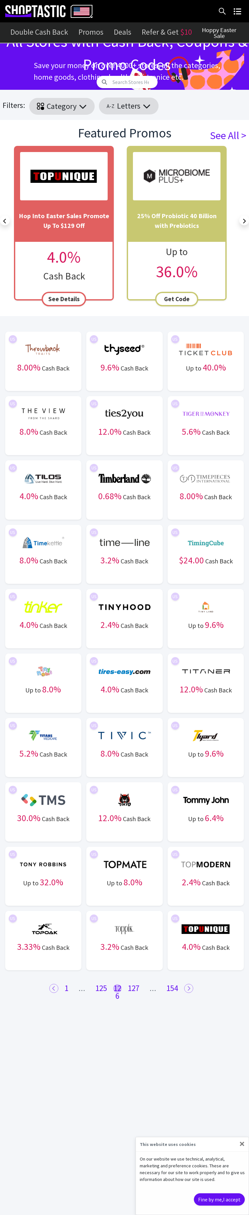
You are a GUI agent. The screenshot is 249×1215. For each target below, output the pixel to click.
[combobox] (81, 11)
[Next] (244, 220)
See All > (228, 135)
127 (133, 988)
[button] (223, 11)
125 (101, 988)
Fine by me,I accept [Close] (219, 1199)
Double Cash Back (39, 32)
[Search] (133, 82)
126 (117, 988)
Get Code (177, 299)
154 (172, 988)
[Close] (242, 1143)
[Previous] (5, 220)
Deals (122, 32)
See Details (64, 299)
